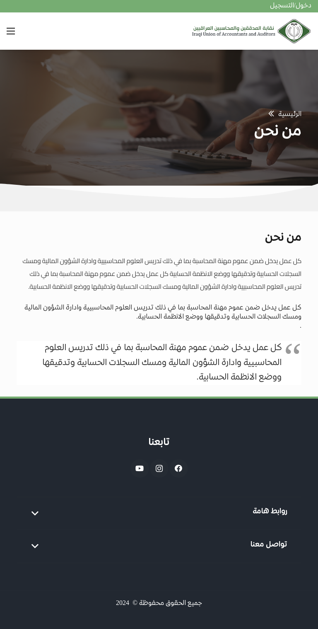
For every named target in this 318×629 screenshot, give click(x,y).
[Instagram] (159, 468)
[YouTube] (139, 468)
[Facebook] (178, 468)
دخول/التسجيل (290, 6)
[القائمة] (10, 31)
